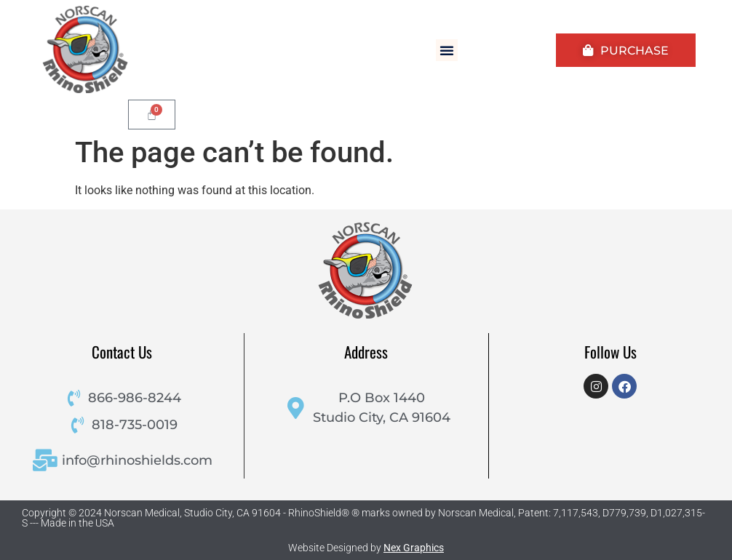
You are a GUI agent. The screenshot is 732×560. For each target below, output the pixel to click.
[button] (447, 50)
